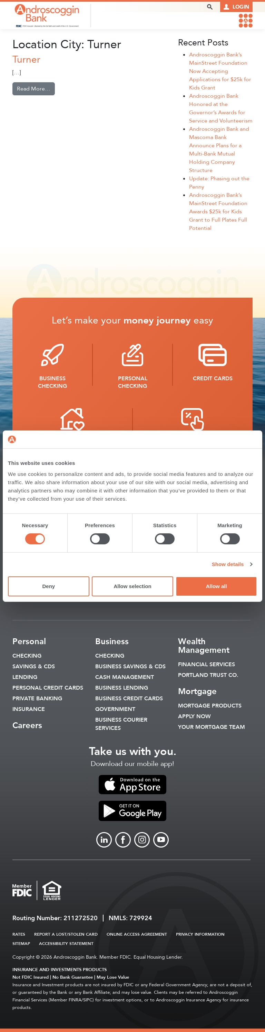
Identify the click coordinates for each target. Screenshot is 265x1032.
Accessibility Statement (66, 943)
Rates (18, 934)
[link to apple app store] (132, 784)
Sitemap (21, 943)
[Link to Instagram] (142, 840)
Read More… (36, 88)
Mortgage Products (210, 706)
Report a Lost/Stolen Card (66, 934)
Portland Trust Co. (208, 675)
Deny (48, 586)
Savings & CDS (33, 666)
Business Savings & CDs (130, 666)
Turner (26, 59)
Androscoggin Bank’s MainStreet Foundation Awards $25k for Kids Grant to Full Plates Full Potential (218, 211)
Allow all (216, 586)
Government (115, 709)
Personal (29, 641)
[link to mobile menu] (246, 21)
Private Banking (37, 698)
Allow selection (132, 586)
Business (112, 641)
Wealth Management (203, 646)
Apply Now (194, 716)
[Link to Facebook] (123, 840)
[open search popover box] (209, 7)
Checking (26, 656)
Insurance (28, 709)
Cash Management (124, 677)
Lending (24, 677)
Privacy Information (200, 934)
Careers (27, 725)
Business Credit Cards (129, 698)
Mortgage (197, 691)
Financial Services (206, 664)
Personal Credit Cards (47, 688)
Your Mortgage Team (211, 727)
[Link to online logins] (236, 7)
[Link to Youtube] (161, 840)
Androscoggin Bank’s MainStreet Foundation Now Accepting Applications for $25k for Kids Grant (220, 71)
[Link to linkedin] (104, 840)
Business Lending (121, 688)
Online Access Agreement (137, 934)
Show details (228, 564)
